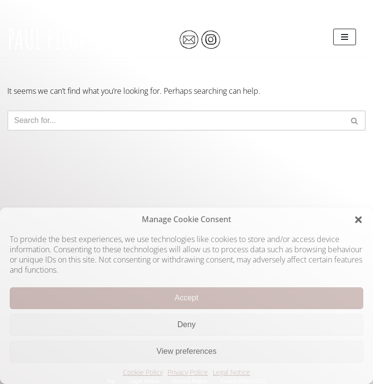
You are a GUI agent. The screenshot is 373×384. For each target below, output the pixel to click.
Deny (186, 324)
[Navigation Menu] (344, 37)
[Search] (175, 120)
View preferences (186, 351)
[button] (358, 220)
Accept (187, 298)
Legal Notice (231, 372)
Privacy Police (188, 372)
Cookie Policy (143, 372)
